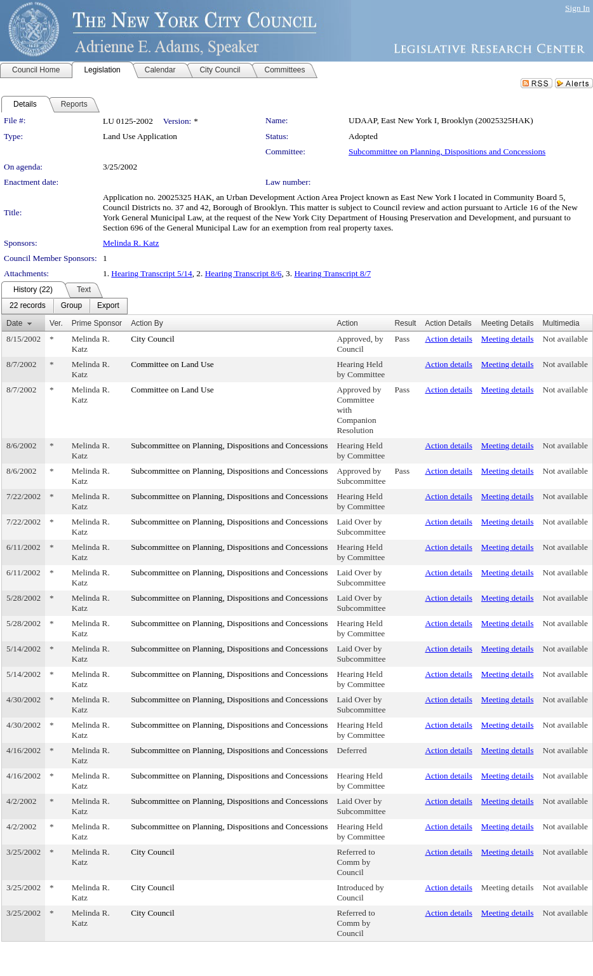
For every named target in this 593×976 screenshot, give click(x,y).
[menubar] (64, 306)
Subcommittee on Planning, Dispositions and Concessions (447, 151)
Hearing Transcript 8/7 (332, 273)
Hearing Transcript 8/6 (243, 273)
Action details (448, 339)
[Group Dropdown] (71, 306)
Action (346, 323)
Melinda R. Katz (131, 243)
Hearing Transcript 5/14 (151, 273)
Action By (147, 323)
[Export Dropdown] (108, 306)
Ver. (56, 323)
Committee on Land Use (172, 364)
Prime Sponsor (97, 323)
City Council (153, 339)
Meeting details (507, 339)
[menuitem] (27, 306)
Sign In (577, 8)
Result (405, 323)
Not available (565, 339)
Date (14, 323)
